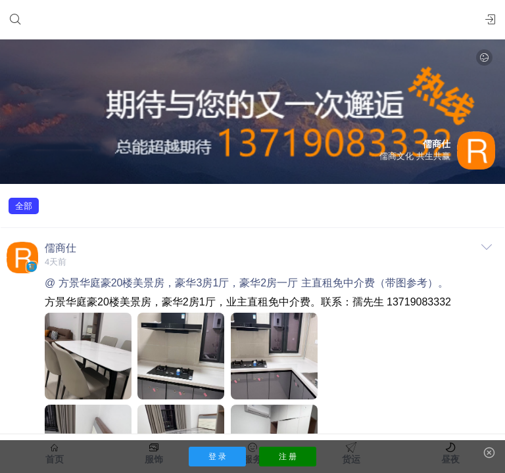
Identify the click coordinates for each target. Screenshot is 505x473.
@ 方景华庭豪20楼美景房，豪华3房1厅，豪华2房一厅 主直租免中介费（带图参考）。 (246, 282)
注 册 (288, 456)
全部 (23, 206)
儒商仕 (60, 248)
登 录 (217, 456)
